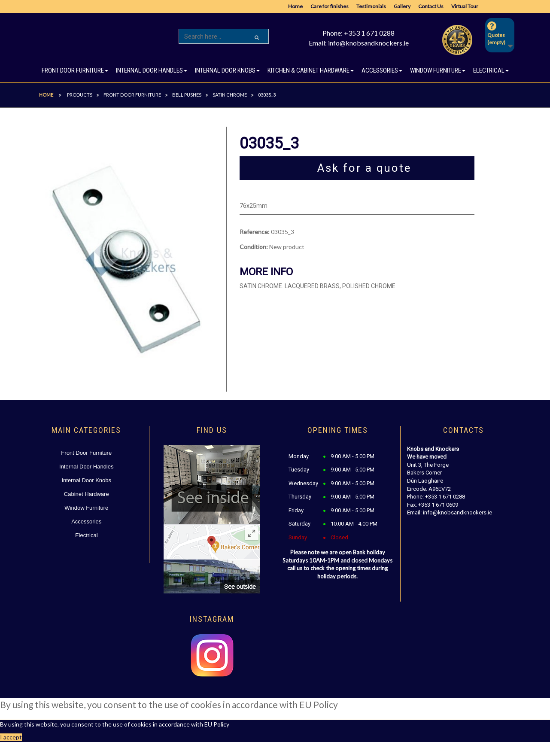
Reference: (255, 231)
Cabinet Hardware (86, 494)
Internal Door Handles (86, 466)
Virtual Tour (464, 6)
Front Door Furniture (86, 453)
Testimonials (371, 6)
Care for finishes (329, 6)
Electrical (86, 535)
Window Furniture (86, 508)
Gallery (402, 6)
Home (295, 6)
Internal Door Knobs (86, 480)
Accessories (86, 521)
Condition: (254, 246)
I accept (11, 737)
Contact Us (431, 6)
